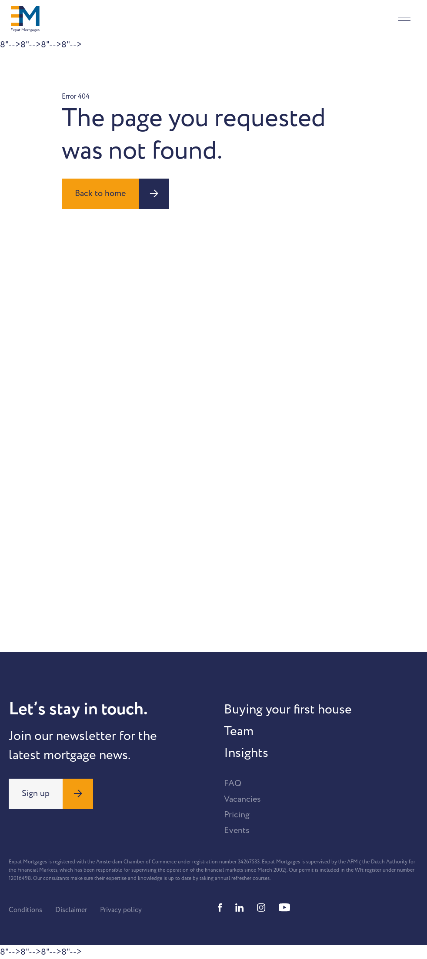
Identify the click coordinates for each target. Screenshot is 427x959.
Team (239, 731)
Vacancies (242, 799)
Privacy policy (121, 910)
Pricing (237, 815)
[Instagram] (261, 907)
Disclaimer (71, 910)
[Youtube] (284, 907)
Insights (246, 753)
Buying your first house (288, 709)
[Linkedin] (239, 907)
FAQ (232, 783)
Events (237, 830)
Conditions (25, 910)
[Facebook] (220, 907)
